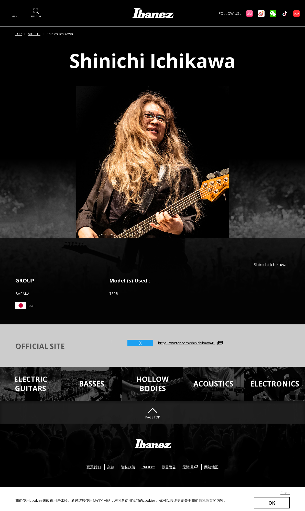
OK (271, 503)
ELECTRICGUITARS (30, 383)
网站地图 (211, 466)
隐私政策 (206, 500)
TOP (18, 33)
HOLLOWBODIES (152, 383)
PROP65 (148, 466)
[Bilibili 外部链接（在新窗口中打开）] (249, 13)
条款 (110, 466)
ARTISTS (34, 33)
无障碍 (190, 466)
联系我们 (93, 466)
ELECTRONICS (274, 384)
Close (285, 492)
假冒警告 (169, 466)
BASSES (91, 384)
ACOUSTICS (213, 384)
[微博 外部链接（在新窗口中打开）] (261, 13)
